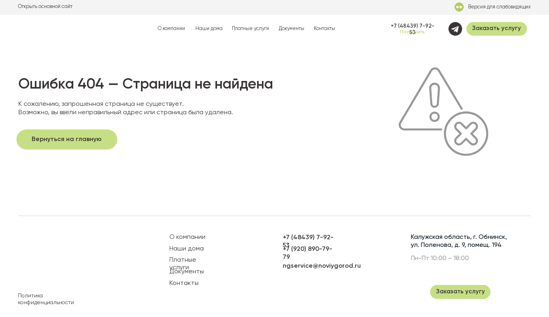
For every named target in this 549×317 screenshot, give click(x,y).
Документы (291, 28)
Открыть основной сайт (45, 6)
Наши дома (209, 28)
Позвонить (412, 32)
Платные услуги (250, 28)
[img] (56, 29)
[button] (497, 29)
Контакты (324, 28)
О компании (171, 28)
